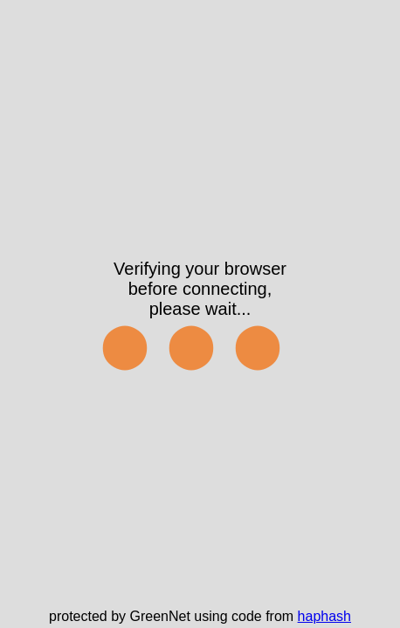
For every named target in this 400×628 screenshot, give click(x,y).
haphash (324, 616)
